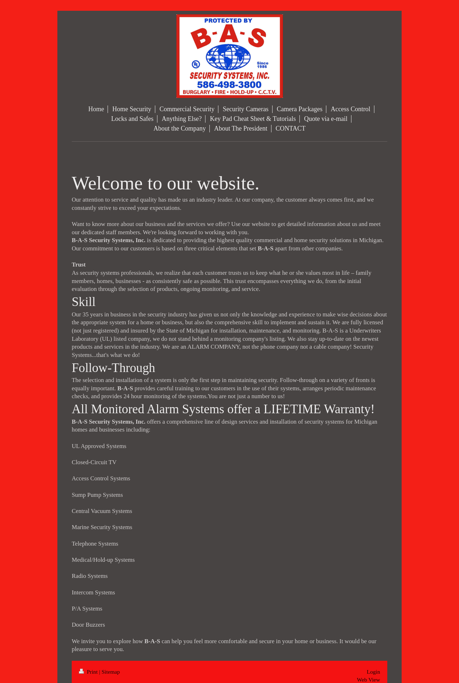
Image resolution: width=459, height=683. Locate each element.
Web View (368, 680)
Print (89, 672)
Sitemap (110, 672)
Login (373, 672)
